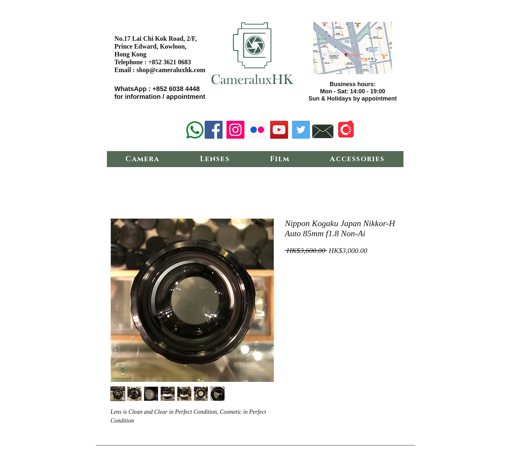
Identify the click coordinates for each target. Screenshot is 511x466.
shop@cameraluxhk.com (171, 69)
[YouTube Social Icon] (279, 130)
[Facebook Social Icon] (214, 130)
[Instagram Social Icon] (235, 130)
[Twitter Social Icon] (301, 130)
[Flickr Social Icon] (257, 130)
